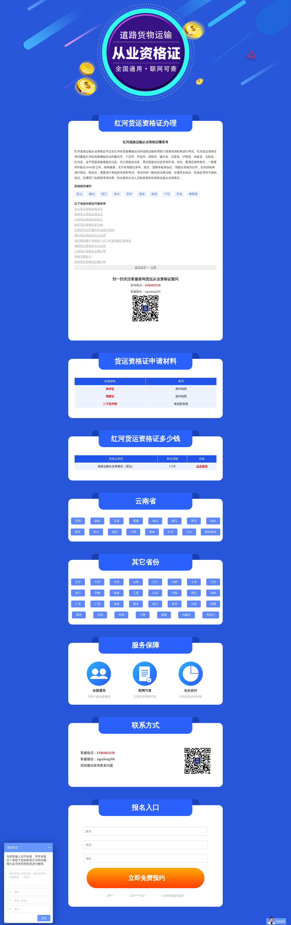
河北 (116, 581)
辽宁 (155, 581)
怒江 (96, 531)
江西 (136, 592)
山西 (136, 581)
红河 (170, 531)
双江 (104, 193)
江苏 (213, 581)
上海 (194, 581)
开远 (179, 193)
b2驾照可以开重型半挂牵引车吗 (94, 230)
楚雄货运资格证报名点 (88, 214)
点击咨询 (201, 466)
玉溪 (116, 520)
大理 (133, 531)
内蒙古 (186, 614)
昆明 (78, 520)
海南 (116, 603)
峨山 (92, 193)
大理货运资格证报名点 (88, 219)
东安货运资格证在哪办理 (90, 261)
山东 (155, 592)
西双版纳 (210, 531)
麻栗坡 (193, 193)
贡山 (79, 193)
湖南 (213, 592)
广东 (78, 603)
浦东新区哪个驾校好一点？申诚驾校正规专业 (102, 240)
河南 (174, 592)
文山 (189, 531)
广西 (97, 603)
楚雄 (152, 531)
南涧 (154, 193)
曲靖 (97, 520)
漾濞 (142, 193)
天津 (97, 581)
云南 (153, 267)
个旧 (167, 193)
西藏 (213, 603)
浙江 (78, 592)
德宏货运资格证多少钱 (88, 224)
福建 (116, 592)
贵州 (174, 603)
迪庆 (115, 531)
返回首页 (140, 267)
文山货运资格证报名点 (88, 209)
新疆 (164, 614)
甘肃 (100, 614)
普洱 (194, 520)
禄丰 (117, 193)
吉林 (174, 581)
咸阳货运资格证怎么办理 (90, 246)
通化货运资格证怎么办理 (90, 235)
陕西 (79, 614)
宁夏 (143, 614)
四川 (155, 603)
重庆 (136, 603)
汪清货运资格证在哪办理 (90, 251)
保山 (155, 520)
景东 (129, 193)
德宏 (77, 531)
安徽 (97, 592)
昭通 (136, 520)
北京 (78, 581)
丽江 (174, 520)
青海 (121, 614)
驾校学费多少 (82, 256)
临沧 (213, 520)
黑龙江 (210, 614)
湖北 (194, 592)
